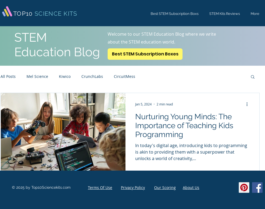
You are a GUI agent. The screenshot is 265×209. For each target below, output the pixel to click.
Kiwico (65, 76)
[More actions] (249, 104)
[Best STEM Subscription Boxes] (145, 54)
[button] (252, 77)
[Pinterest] (244, 187)
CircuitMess (124, 76)
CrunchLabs (92, 76)
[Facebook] (257, 187)
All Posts (8, 76)
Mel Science (37, 76)
